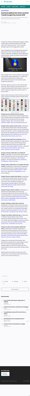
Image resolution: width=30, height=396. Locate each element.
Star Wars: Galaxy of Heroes (13, 237)
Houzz (6, 223)
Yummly (20, 223)
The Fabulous (12, 211)
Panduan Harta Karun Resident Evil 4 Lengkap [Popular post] (14, 324)
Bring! (18, 159)
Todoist (11, 161)
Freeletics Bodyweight (10, 198)
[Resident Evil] (6, 325)
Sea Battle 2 (20, 169)
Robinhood (19, 122)
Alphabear (3, 235)
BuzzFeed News (22, 222)
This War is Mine (23, 211)
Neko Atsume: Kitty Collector (8, 136)
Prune (19, 136)
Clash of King (10, 235)
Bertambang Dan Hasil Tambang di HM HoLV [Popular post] (14, 318)
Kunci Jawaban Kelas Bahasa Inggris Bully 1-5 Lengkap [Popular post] (14, 301)
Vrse (26, 122)
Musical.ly (13, 122)
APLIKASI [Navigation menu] (3, 6)
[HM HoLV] (5, 320)
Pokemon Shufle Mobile (9, 200)
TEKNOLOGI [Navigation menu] (22, 6)
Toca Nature (16, 149)
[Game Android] (6, 303)
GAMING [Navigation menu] (9, 6)
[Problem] (8, 320)
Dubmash (3, 122)
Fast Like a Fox (23, 134)
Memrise (18, 198)
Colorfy (3, 223)
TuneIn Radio (12, 223)
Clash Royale (17, 235)
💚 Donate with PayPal (4, 374)
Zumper (11, 186)
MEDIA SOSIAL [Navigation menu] (15, 6)
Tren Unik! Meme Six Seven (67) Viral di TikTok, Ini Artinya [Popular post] (15, 313)
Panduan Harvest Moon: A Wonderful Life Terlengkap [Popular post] (16, 307)
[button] (26, 2)
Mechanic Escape (12, 184)
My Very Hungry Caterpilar (10, 147)
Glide (6, 184)
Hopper (8, 122)
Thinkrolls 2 (8, 149)
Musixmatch (24, 198)
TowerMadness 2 (18, 171)
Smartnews (6, 211)
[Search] (28, 2)
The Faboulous (4, 161)
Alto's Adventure (15, 134)
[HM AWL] (5, 308)
